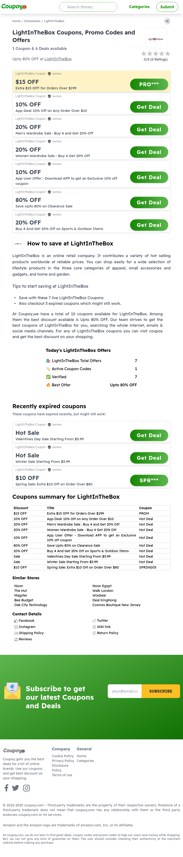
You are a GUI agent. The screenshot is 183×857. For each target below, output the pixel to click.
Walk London (102, 591)
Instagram (24, 627)
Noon (18, 586)
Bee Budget (23, 600)
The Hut (20, 591)
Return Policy (105, 633)
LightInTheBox (58, 59)
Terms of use (62, 775)
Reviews (23, 639)
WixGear (99, 595)
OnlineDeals (32, 21)
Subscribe (160, 691)
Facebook (24, 620)
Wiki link (101, 627)
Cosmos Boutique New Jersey (116, 605)
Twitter (100, 620)
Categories (139, 6)
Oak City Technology (30, 605)
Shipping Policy (29, 633)
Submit (167, 7)
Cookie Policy (63, 756)
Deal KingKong (104, 600)
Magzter (20, 595)
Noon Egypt (102, 586)
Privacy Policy (63, 761)
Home (16, 21)
